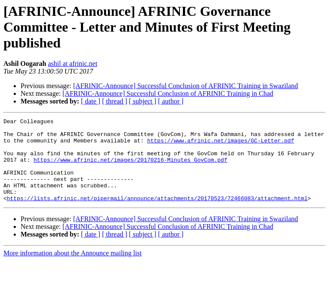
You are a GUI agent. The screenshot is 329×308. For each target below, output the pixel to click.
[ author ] (171, 101)
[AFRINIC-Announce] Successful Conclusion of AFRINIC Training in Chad (168, 93)
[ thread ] (114, 101)
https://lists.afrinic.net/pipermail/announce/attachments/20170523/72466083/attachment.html (157, 215)
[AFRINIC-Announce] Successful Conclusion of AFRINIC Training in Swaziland (185, 85)
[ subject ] (142, 101)
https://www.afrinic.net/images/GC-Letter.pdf (220, 145)
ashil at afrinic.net (72, 63)
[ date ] (90, 101)
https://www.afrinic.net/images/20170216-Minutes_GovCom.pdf (130, 168)
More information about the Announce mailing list (72, 269)
